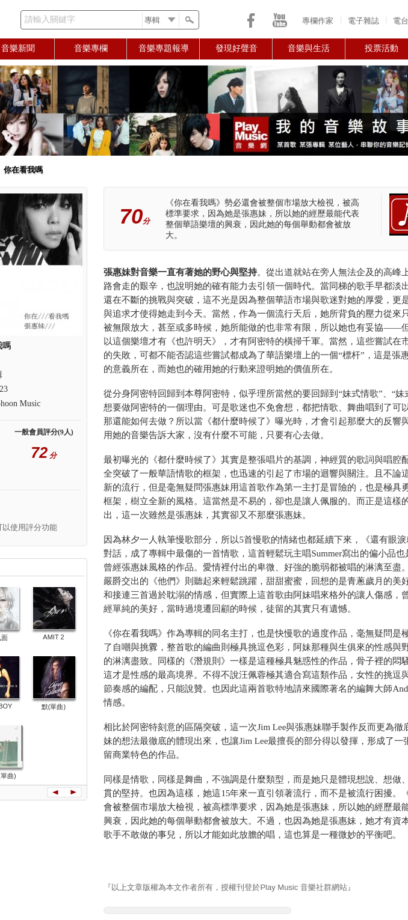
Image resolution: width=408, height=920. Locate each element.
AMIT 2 (53, 637)
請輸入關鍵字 (50, 19)
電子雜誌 (363, 20)
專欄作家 (317, 20)
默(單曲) (54, 706)
